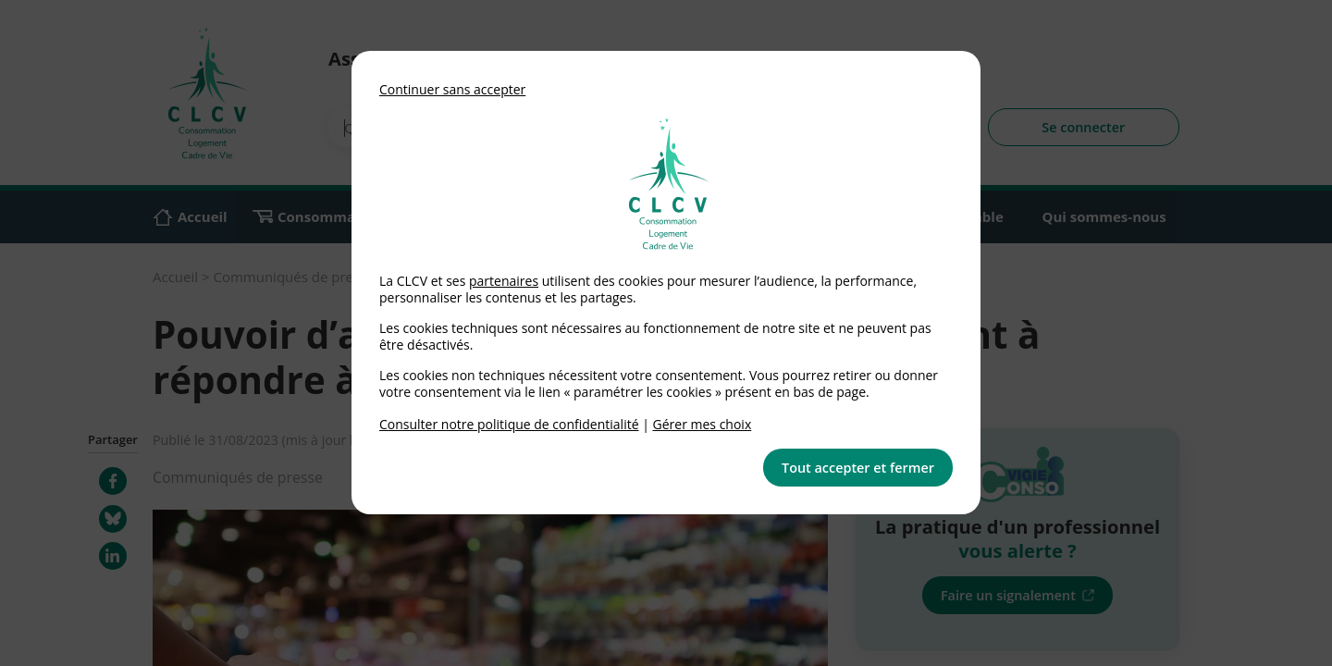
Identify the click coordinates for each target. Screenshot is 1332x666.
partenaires (503, 281)
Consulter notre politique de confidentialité (509, 424)
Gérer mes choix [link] (702, 424)
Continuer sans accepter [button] (452, 89)
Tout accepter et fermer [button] (858, 467)
